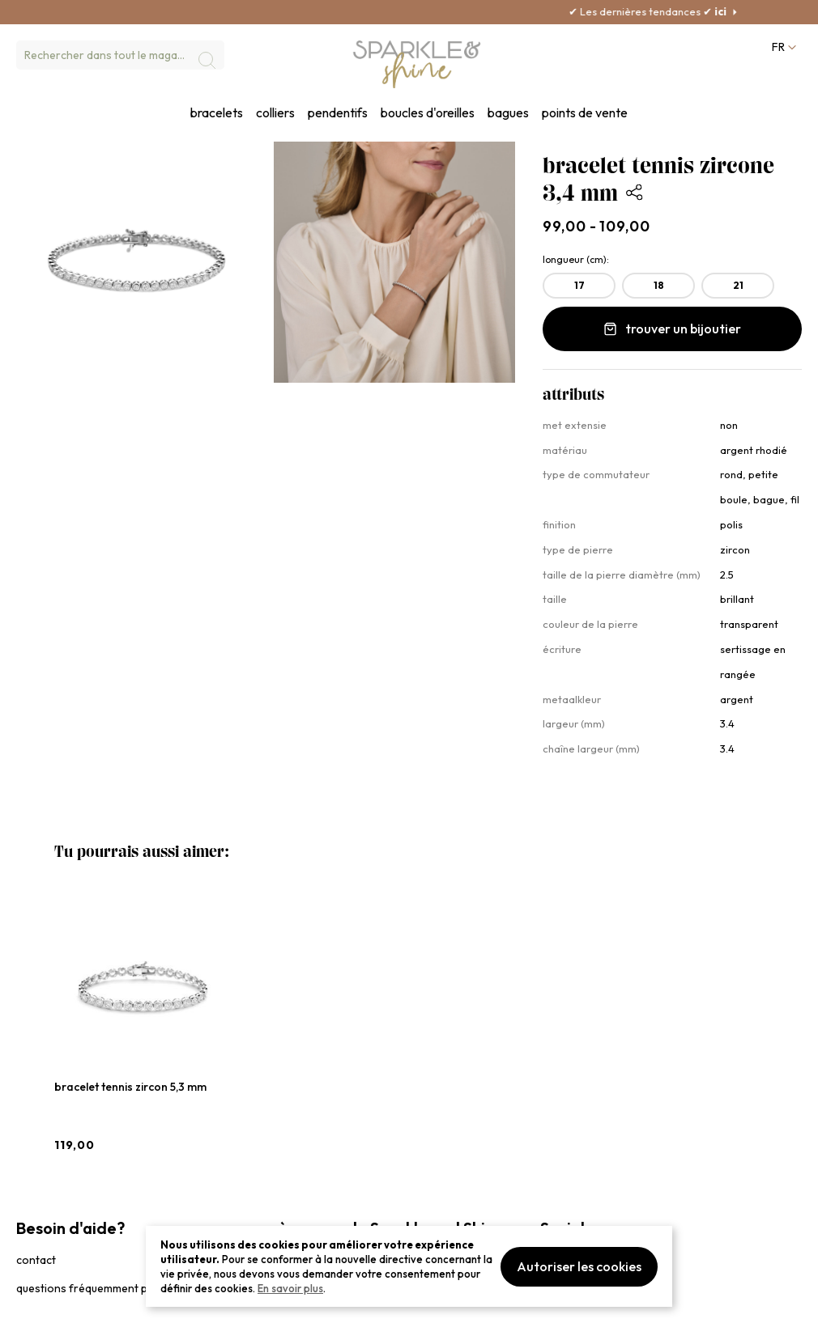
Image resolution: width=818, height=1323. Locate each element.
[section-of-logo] (417, 64)
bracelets (216, 113)
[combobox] (120, 55)
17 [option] (579, 285)
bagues (508, 113)
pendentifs (338, 113)
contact (36, 1260)
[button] (782, 47)
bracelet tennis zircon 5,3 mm (130, 1086)
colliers (275, 113)
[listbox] (672, 289)
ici (745, 11)
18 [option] (659, 285)
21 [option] (738, 285)
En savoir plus (290, 1288)
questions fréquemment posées (97, 1288)
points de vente (585, 113)
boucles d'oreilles (428, 113)
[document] (409, 1266)
